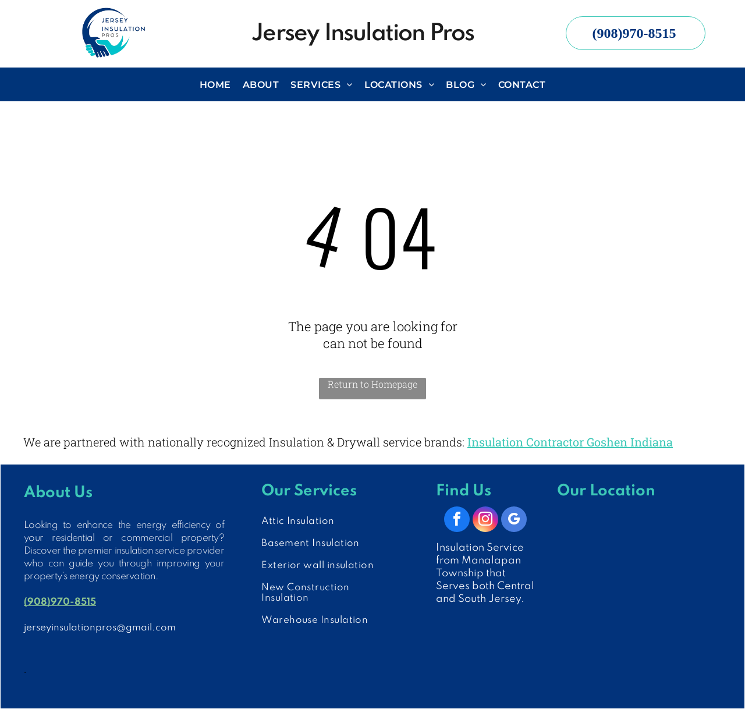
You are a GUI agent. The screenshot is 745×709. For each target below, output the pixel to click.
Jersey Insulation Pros (362, 33)
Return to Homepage (372, 384)
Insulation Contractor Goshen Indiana (570, 441)
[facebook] (457, 520)
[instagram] (485, 520)
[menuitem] (215, 84)
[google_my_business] (514, 520)
